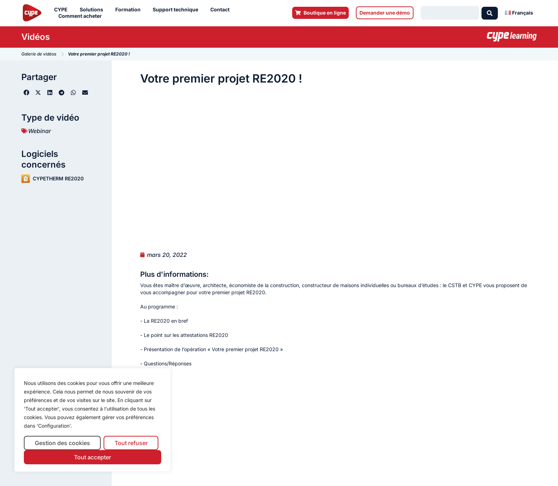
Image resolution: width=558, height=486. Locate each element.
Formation (129, 9)
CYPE (62, 9)
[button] (26, 92)
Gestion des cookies (62, 443)
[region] (92, 420)
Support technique (177, 9)
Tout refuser (131, 443)
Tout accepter (92, 457)
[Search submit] (489, 12)
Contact (221, 9)
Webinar (39, 130)
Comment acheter (81, 16)
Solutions (93, 9)
